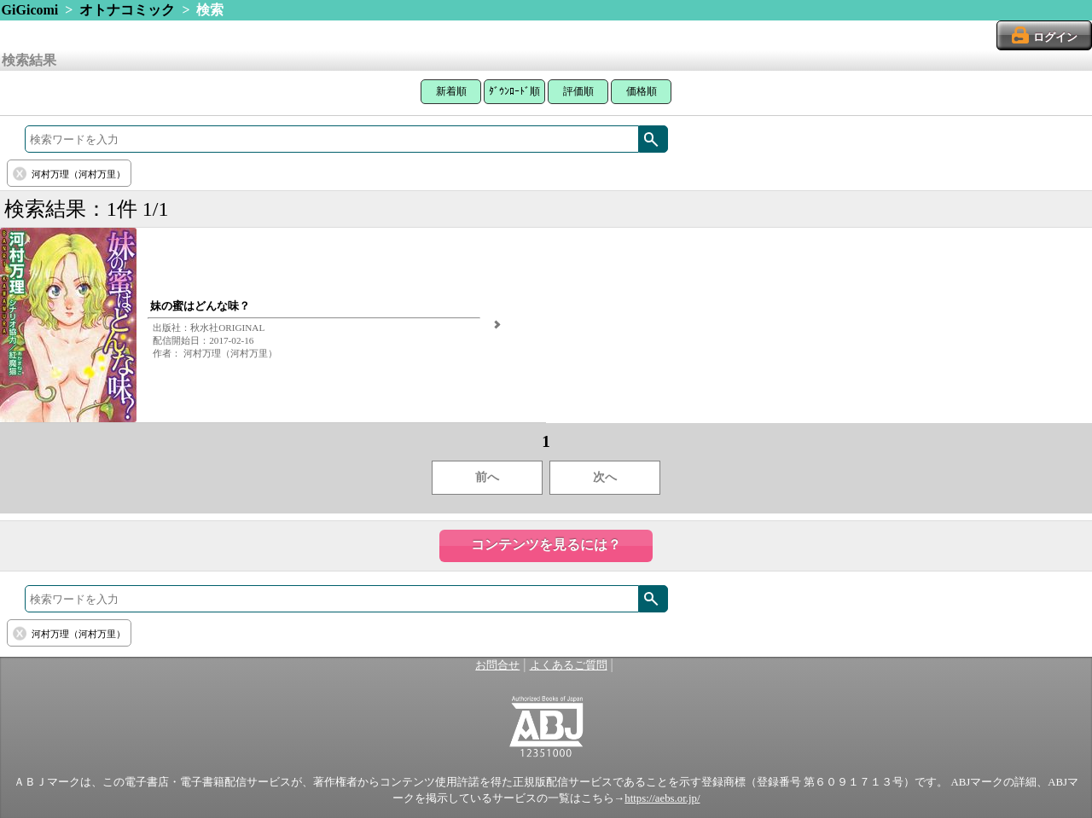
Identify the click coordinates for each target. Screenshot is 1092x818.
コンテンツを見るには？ (546, 544)
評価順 (578, 91)
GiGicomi (30, 10)
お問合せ (497, 665)
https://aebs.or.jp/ (662, 798)
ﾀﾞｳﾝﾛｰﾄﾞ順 (514, 91)
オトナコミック (127, 10)
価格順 (641, 91)
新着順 (451, 91)
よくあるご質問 (568, 665)
